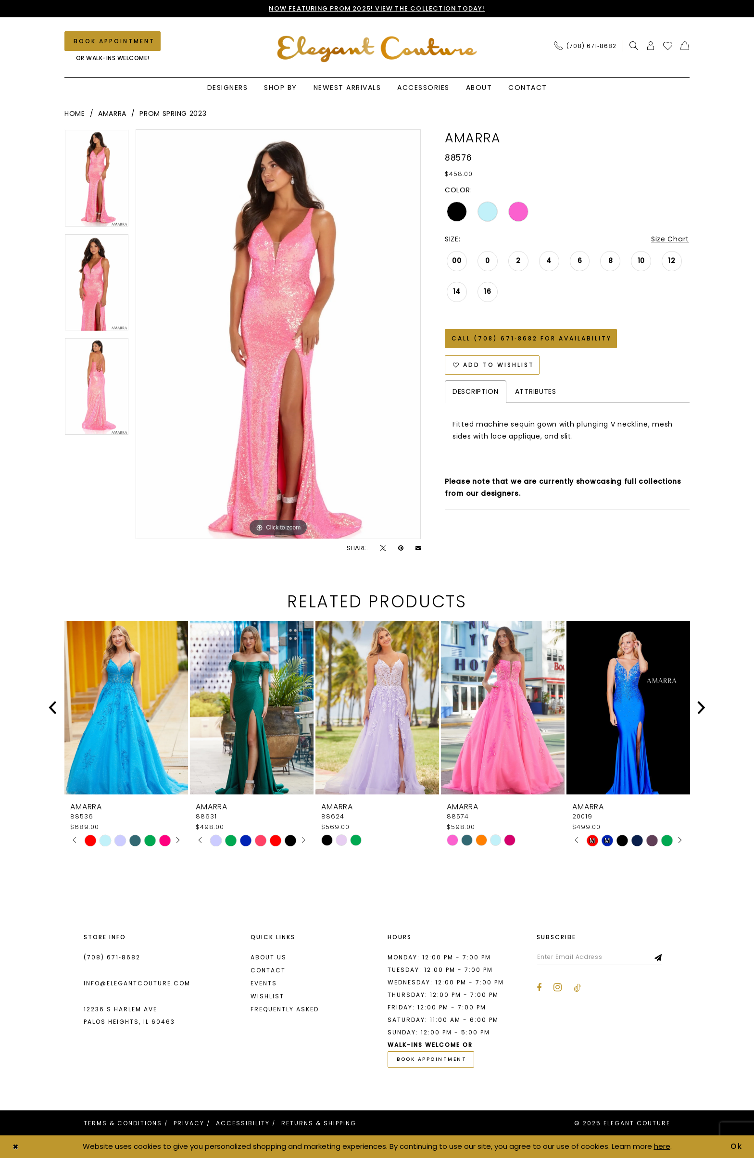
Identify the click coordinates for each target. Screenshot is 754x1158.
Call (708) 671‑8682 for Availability (532, 338)
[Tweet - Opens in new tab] (383, 548)
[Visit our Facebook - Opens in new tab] (539, 987)
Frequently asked (285, 1009)
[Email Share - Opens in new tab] (418, 548)
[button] (650, 45)
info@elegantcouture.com (137, 983)
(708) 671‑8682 (112, 957)
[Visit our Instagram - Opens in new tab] (557, 987)
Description (475, 391)
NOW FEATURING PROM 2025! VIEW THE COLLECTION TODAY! (377, 8)
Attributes (535, 391)
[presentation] (126, 707)
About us (269, 957)
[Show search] (634, 45)
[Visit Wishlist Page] (668, 45)
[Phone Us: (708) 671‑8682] (585, 45)
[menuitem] (588, 45)
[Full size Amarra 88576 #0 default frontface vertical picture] (278, 334)
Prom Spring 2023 (172, 113)
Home (74, 113)
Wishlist (267, 996)
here (662, 1146)
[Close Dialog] (15, 1146)
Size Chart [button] (670, 239)
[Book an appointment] (112, 41)
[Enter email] (599, 957)
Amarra (112, 113)
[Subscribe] (658, 957)
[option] (96, 181)
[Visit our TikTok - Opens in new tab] (577, 987)
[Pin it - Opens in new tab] (400, 548)
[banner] (377, 49)
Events (264, 983)
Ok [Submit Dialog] (737, 1146)
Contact (268, 970)
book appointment (431, 1059)
